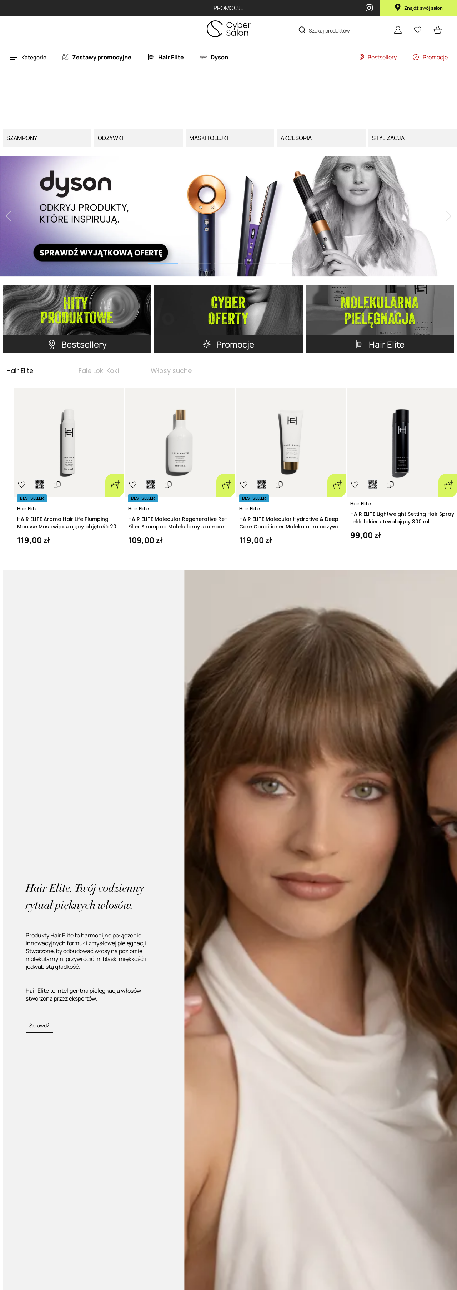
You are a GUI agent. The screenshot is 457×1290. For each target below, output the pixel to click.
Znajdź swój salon (418, 8)
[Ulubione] (418, 30)
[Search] (302, 30)
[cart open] (438, 30)
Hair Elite (27, 508)
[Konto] (398, 30)
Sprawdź (39, 1025)
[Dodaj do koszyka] (114, 485)
